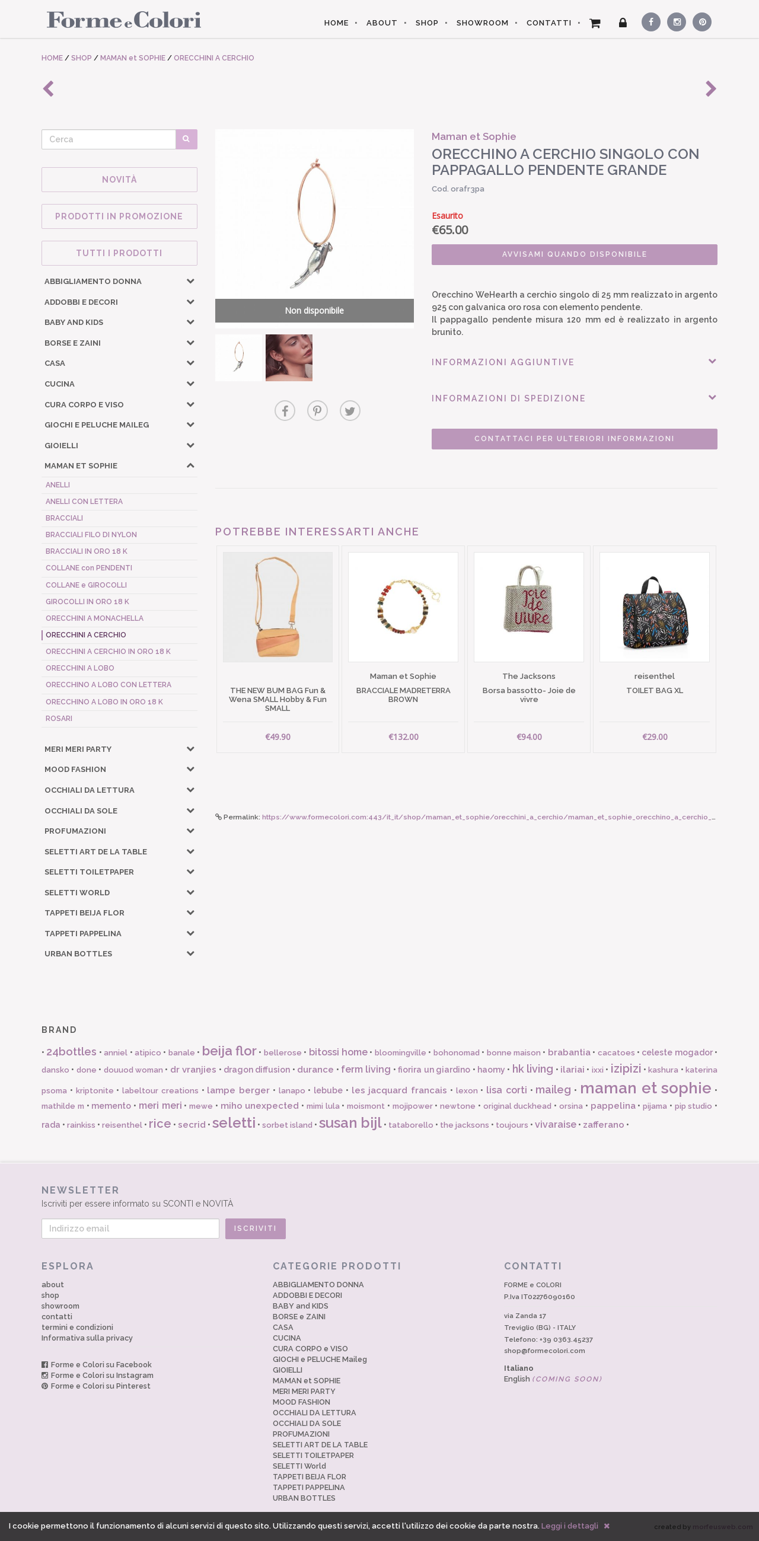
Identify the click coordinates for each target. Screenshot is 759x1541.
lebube (328, 1090)
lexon (467, 1090)
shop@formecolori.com (544, 1351)
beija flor (229, 1050)
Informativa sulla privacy (87, 1337)
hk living (532, 1069)
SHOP (427, 22)
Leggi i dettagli (569, 1525)
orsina (571, 1106)
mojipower (413, 1106)
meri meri (160, 1105)
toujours (512, 1125)
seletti (234, 1122)
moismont (366, 1106)
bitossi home (338, 1052)
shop (50, 1295)
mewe (201, 1106)
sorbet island (287, 1125)
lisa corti (506, 1090)
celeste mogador (677, 1052)
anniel (115, 1052)
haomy (491, 1069)
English (553, 1378)
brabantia (569, 1052)
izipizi (626, 1068)
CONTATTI (549, 22)
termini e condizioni (77, 1327)
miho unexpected (260, 1105)
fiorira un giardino (434, 1069)
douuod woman (133, 1069)
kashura (663, 1069)
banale (181, 1052)
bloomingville (400, 1052)
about (53, 1284)
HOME (336, 22)
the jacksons (464, 1125)
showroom (60, 1305)
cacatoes (616, 1052)
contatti (57, 1316)
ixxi (598, 1069)
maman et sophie (646, 1088)
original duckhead (517, 1106)
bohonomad (456, 1052)
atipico (148, 1052)
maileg (553, 1089)
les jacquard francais (400, 1090)
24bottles (71, 1051)
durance (315, 1069)
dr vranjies (193, 1069)
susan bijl (350, 1122)
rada (51, 1125)
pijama (655, 1106)
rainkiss (81, 1125)
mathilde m (63, 1106)
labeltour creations (160, 1090)
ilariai (572, 1069)
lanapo (292, 1090)
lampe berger (238, 1090)
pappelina (613, 1105)
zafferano (603, 1124)
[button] (190, 280)
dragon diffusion (257, 1069)
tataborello (410, 1125)
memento (111, 1106)
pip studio (694, 1106)
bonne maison (514, 1052)
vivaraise (555, 1124)
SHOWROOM (483, 22)
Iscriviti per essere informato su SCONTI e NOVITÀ (379, 1196)
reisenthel (122, 1125)
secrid (192, 1124)
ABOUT (382, 22)
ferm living (366, 1069)
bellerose (283, 1052)
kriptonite (95, 1090)
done (86, 1069)
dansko (55, 1069)
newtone (458, 1106)
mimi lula (323, 1106)
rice (160, 1123)
